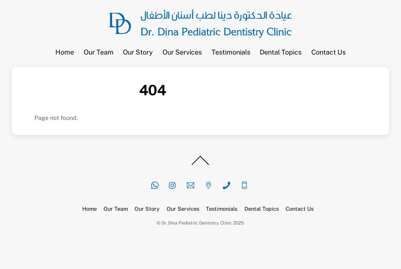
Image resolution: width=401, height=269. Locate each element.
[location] (208, 184)
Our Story (138, 52)
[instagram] (172, 184)
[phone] (226, 184)
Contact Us (328, 52)
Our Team (99, 52)
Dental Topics (281, 52)
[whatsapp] (154, 184)
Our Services (182, 52)
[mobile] (244, 184)
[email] (190, 184)
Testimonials (231, 52)
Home (64, 52)
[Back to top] (200, 164)
